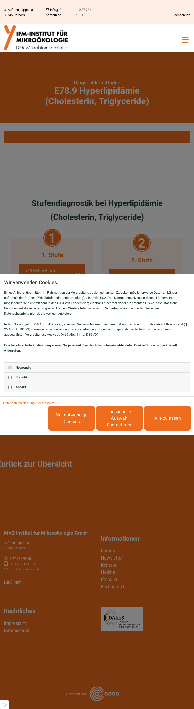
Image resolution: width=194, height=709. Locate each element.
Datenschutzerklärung (19, 403)
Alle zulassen (167, 418)
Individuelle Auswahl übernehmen (120, 418)
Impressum (46, 403)
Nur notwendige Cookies (72, 418)
